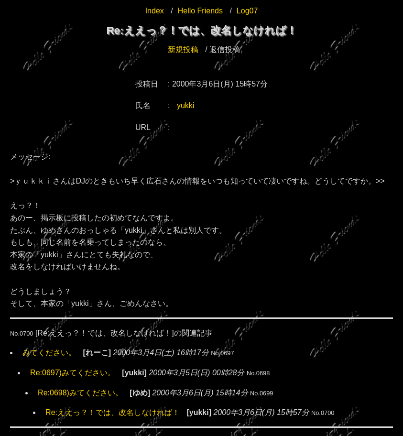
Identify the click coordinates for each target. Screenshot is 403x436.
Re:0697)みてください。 (72, 373)
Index (154, 11)
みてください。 (49, 353)
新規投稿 (183, 49)
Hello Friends (200, 11)
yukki (185, 105)
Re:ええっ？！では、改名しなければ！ (112, 412)
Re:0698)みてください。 (80, 393)
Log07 (247, 11)
